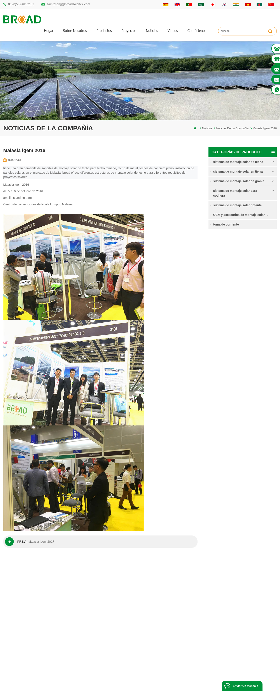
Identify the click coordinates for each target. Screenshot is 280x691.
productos (104, 30)
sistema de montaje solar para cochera (235, 193)
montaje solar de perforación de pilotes (115, 586)
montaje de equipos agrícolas (109, 646)
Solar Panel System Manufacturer (200, 686)
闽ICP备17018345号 (186, 681)
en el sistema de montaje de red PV (113, 623)
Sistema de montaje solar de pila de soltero (256, 261)
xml (164, 631)
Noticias (152, 30)
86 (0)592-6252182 (21, 4)
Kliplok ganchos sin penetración (252, 360)
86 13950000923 (22, 621)
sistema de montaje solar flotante (237, 205)
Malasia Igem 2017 (41, 541)
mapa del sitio (170, 623)
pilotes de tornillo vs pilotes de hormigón (116, 609)
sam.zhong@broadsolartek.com (68, 4)
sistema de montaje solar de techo (238, 162)
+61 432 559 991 (22, 648)
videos (173, 30)
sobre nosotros (75, 30)
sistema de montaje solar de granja (238, 181)
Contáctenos (196, 30)
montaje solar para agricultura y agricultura (118, 638)
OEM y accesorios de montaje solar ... (240, 215)
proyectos (128, 30)
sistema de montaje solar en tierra (238, 171)
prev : (16, 541)
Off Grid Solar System (101, 686)
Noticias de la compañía (232, 128)
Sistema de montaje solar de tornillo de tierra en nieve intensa (256, 312)
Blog (165, 616)
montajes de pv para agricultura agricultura (118, 631)
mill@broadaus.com (24, 639)
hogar (48, 30)
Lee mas (246, 271)
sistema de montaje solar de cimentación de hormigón (256, 336)
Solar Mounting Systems (160, 686)
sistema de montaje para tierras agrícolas (256, 286)
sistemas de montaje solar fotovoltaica (115, 616)
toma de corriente (226, 224)
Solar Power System (130, 686)
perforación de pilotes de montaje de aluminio (119, 601)
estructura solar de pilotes (107, 594)
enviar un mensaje (245, 686)
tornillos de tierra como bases (109, 653)
